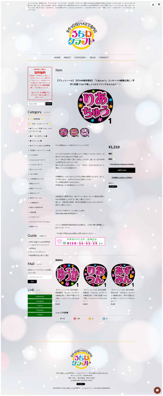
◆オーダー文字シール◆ (38, 136)
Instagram (40, 301)
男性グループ (34, 184)
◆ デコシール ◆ (36, 141)
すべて (62, 318)
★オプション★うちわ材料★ (40, 145)
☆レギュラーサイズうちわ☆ (40, 222)
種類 (110, 154)
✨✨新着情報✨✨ (37, 119)
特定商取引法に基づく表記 (39, 255)
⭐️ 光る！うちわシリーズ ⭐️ (40, 124)
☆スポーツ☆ (34, 217)
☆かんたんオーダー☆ (38, 160)
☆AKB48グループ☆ (37, 179)
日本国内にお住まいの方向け (122, 178)
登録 (32, 281)
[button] (81, 57)
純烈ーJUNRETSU (36, 207)
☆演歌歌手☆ (34, 203)
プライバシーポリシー (37, 252)
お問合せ (33, 248)
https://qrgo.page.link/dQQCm (65, 213)
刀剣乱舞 (33, 212)
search (48, 104)
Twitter (40, 306)
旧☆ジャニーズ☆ (36, 169)
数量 (110, 159)
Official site (40, 296)
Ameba (39, 315)
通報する (111, 183)
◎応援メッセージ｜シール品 (40, 150)
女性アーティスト (36, 198)
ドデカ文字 (34, 155)
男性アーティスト (36, 188)
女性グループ (34, 193)
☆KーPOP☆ (34, 174)
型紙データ (34, 226)
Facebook (40, 310)
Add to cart (122, 170)
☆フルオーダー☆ (36, 165)
